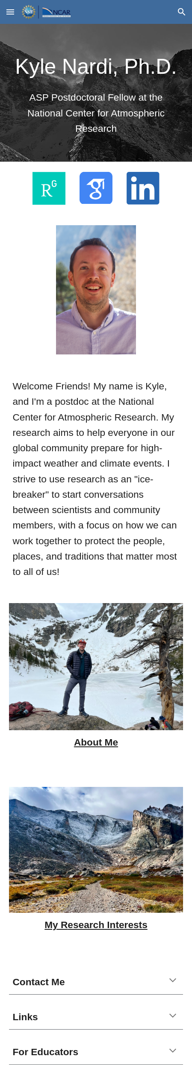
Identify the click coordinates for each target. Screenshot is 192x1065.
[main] (96, 92)
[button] (10, 11)
